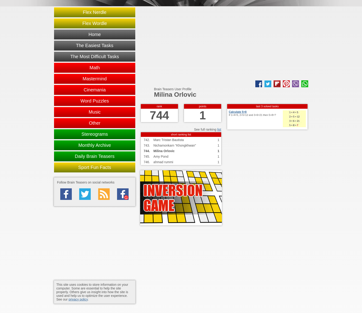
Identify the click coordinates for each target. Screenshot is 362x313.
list (219, 129)
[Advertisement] (224, 43)
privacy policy (78, 299)
